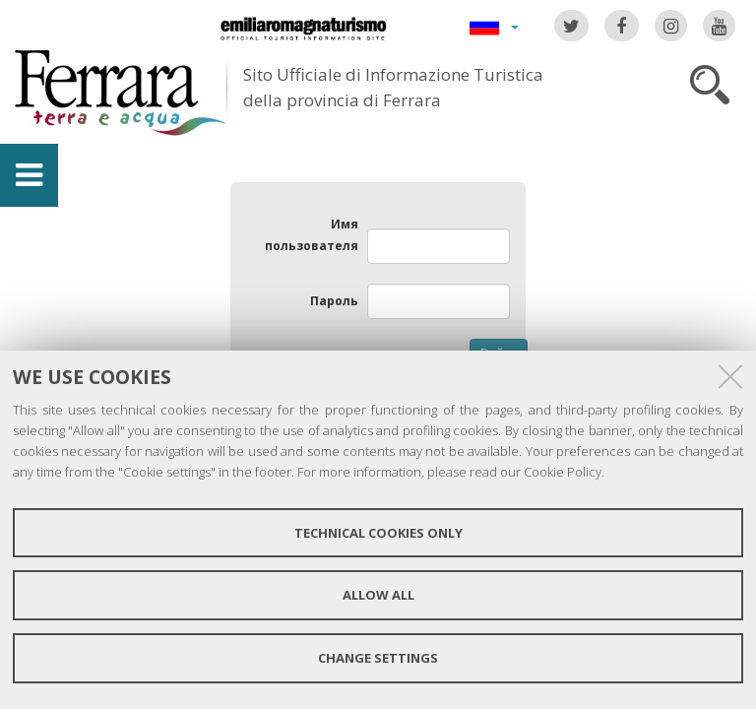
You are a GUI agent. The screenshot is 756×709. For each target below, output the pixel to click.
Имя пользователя (311, 235)
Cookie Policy (562, 472)
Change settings (378, 658)
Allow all (378, 595)
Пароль (334, 300)
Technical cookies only (378, 533)
